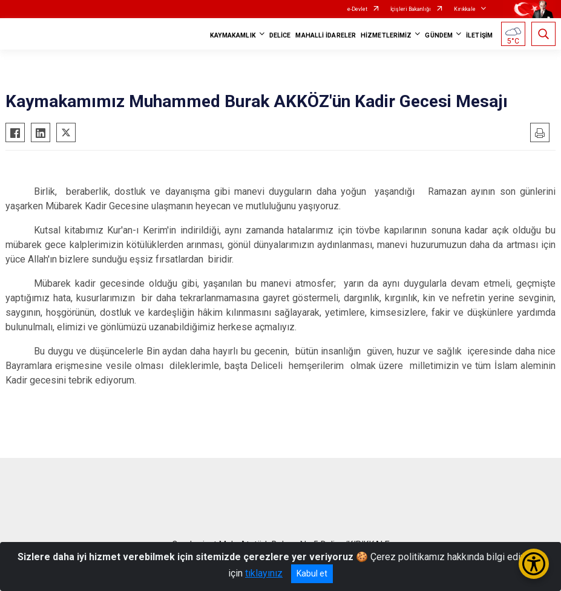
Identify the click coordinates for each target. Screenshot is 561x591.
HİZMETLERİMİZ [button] (386, 35)
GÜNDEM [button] (439, 35)
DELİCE (280, 35)
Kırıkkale (465, 9)
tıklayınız (264, 573)
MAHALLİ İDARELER (325, 35)
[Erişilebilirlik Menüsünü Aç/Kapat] (534, 564)
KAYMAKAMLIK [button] (233, 35)
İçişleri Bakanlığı (410, 9)
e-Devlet (357, 9)
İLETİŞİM (479, 35)
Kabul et (312, 573)
